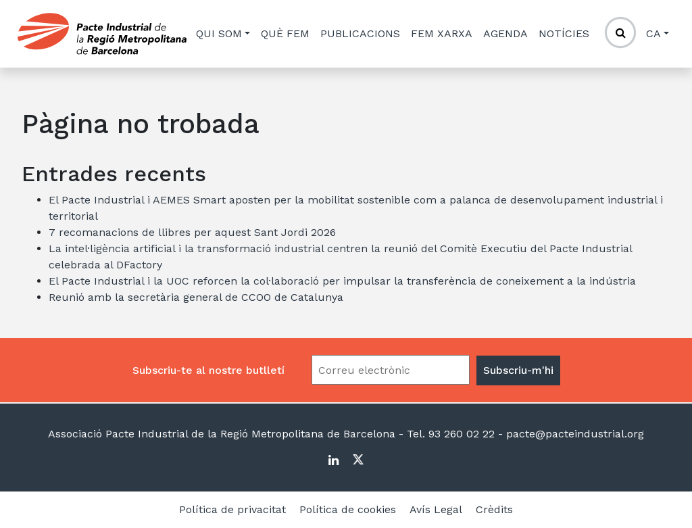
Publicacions (360, 33)
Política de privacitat (232, 509)
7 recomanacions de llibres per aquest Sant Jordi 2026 (192, 232)
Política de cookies (347, 509)
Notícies (564, 33)
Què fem (285, 33)
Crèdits (494, 509)
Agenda (505, 33)
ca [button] (653, 33)
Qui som (219, 33)
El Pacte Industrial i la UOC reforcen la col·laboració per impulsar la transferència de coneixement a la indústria (342, 280)
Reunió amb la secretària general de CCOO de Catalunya (196, 297)
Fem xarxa (441, 33)
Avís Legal (436, 509)
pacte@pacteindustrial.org (573, 433)
